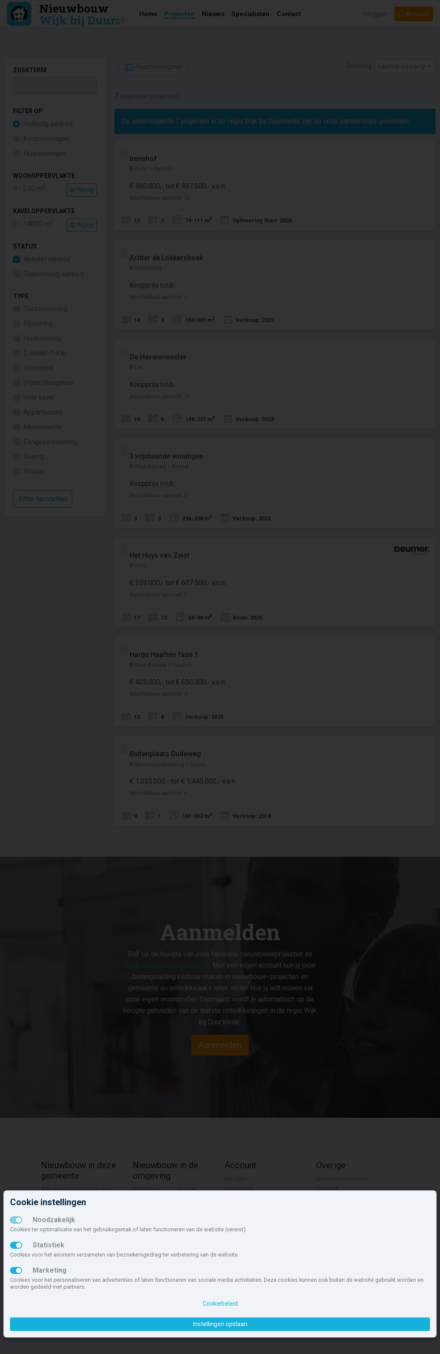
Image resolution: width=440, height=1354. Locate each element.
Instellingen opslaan (220, 1323)
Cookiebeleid (220, 1303)
